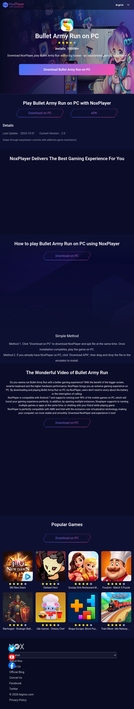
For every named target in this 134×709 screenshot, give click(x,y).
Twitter (13, 689)
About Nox (15, 661)
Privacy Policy (18, 700)
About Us (15, 666)
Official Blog (16, 672)
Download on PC (39, 113)
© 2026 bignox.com (21, 694)
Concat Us (15, 677)
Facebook (15, 683)
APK (94, 113)
